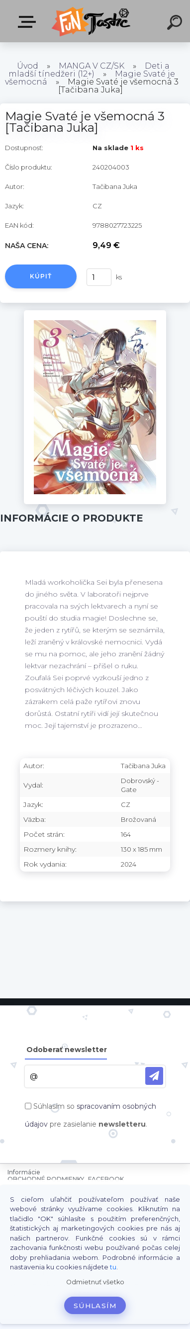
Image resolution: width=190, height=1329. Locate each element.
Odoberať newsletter (66, 1049)
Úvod (27, 66)
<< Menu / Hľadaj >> (29, 22)
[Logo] (92, 21)
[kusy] (99, 277)
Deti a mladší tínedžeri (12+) (89, 70)
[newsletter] (154, 1076)
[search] (176, 23)
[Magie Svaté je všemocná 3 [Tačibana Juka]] (95, 313)
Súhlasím (95, 1306)
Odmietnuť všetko (95, 1282)
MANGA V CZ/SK (91, 66)
